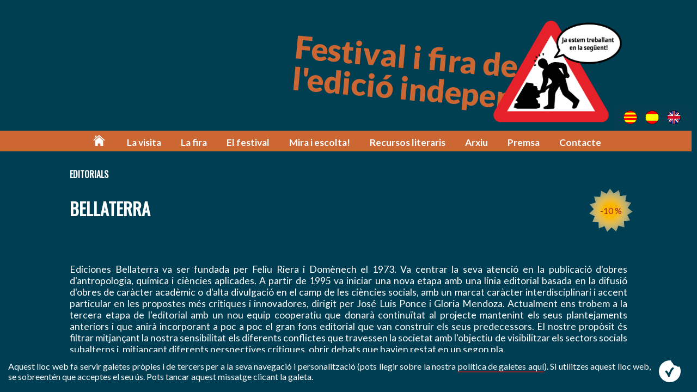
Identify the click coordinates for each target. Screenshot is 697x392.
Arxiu (478, 143)
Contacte (582, 143)
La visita (148, 143)
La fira (198, 143)
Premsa (525, 143)
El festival (251, 143)
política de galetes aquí (501, 366)
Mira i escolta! (322, 143)
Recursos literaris (409, 143)
